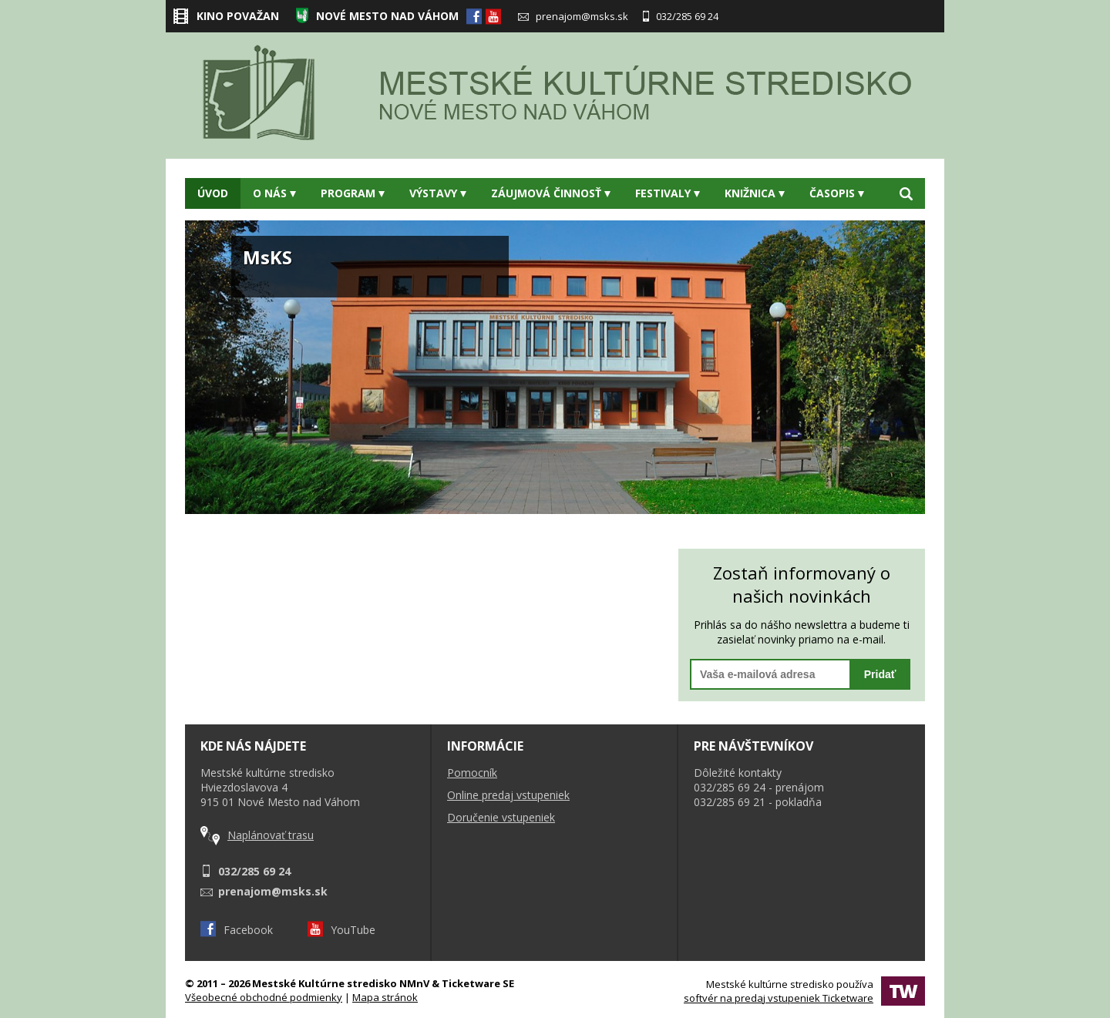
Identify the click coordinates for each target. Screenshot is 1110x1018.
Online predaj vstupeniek (508, 795)
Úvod (212, 193)
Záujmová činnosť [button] (550, 193)
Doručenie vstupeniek (501, 817)
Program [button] (353, 193)
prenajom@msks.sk (573, 16)
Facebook (236, 929)
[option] (555, 367)
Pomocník (472, 772)
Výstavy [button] (437, 193)
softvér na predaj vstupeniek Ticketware (778, 998)
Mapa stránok (385, 997)
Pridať (880, 674)
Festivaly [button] (667, 193)
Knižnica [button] (755, 193)
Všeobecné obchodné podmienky (263, 997)
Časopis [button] (836, 193)
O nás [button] (274, 193)
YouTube (341, 929)
